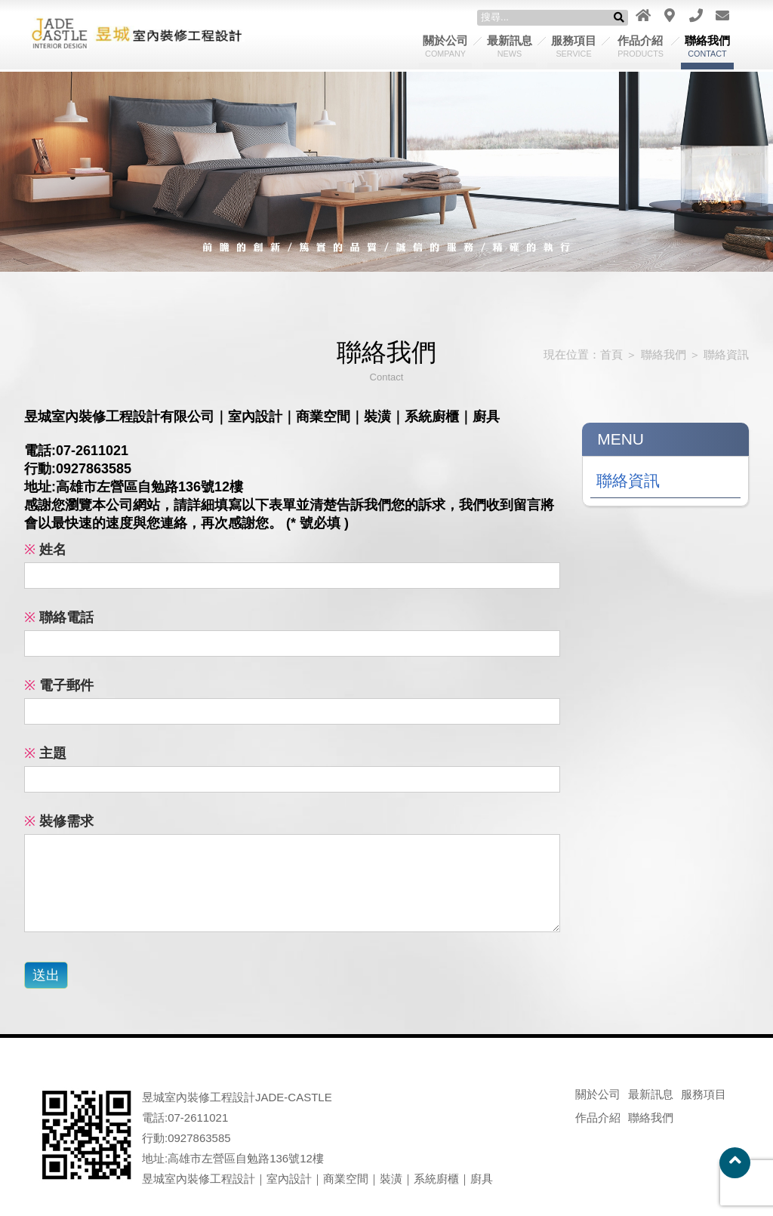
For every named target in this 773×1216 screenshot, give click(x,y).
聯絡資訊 (726, 354)
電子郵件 (59, 685)
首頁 (611, 354)
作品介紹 (640, 46)
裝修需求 (59, 821)
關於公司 (445, 46)
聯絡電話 (59, 617)
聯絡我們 (707, 46)
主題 (45, 753)
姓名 (45, 549)
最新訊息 (509, 46)
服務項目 (573, 46)
